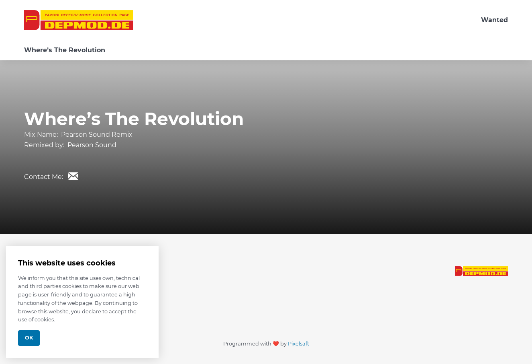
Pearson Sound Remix (96, 134)
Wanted (494, 20)
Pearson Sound (91, 145)
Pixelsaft (298, 344)
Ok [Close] (29, 338)
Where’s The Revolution (64, 50)
